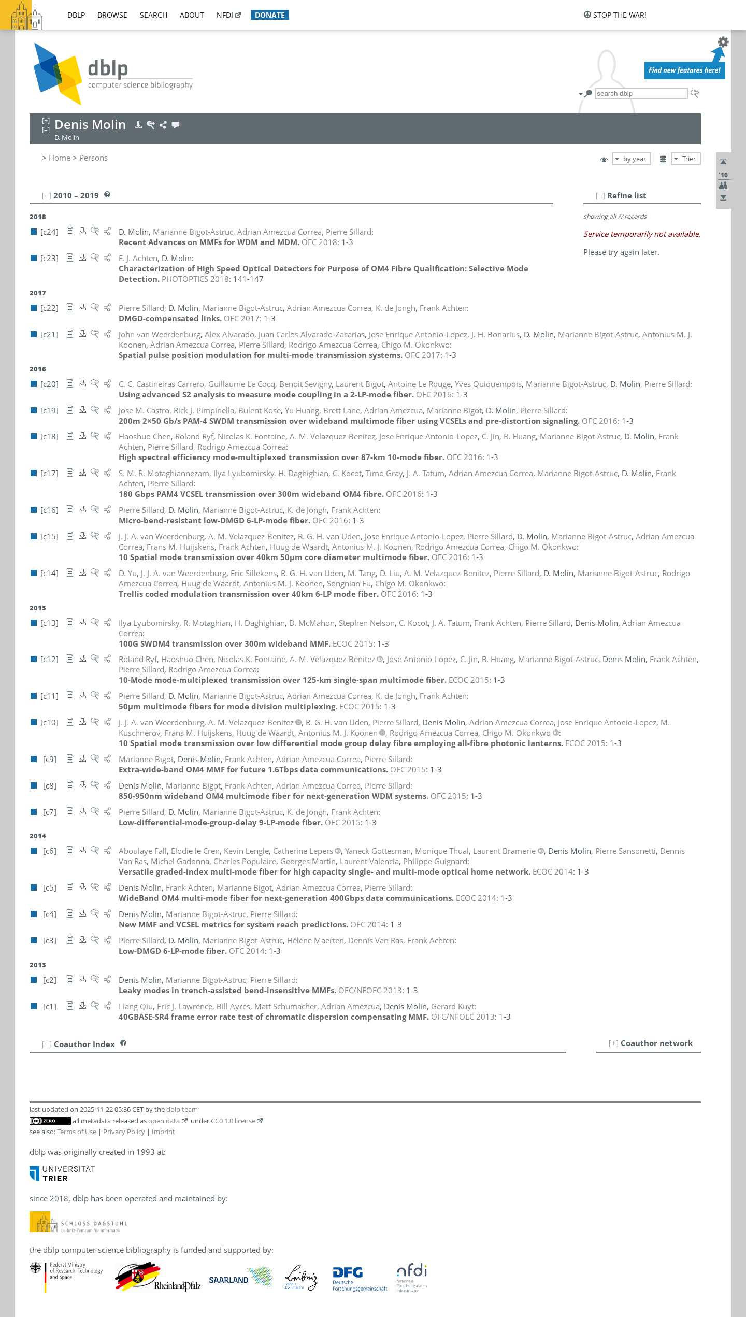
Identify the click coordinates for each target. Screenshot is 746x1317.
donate (270, 15)
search (153, 15)
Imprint (163, 1131)
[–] (600, 195)
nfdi (225, 15)
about (192, 15)
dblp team (182, 1109)
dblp (76, 15)
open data (164, 1120)
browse (112, 15)
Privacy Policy (124, 1131)
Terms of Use (76, 1131)
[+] (614, 1043)
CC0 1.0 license (233, 1120)
